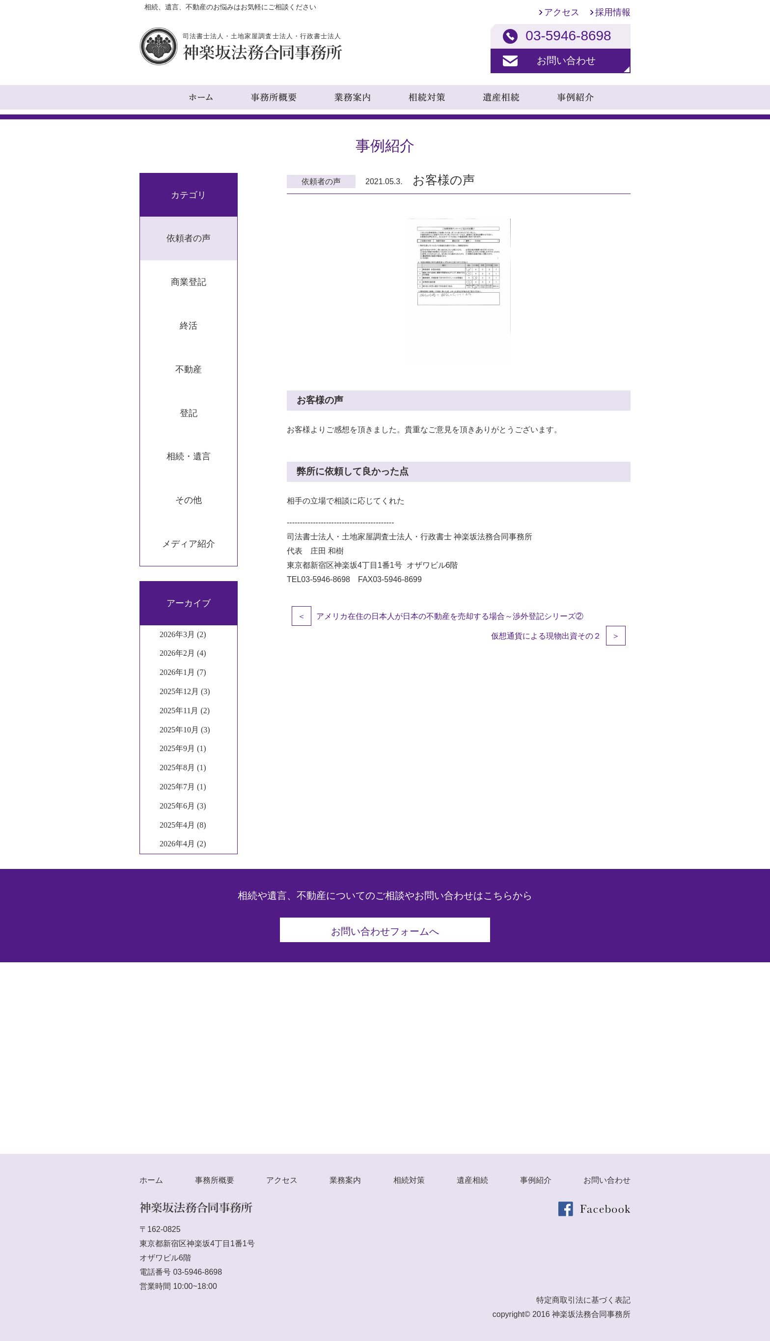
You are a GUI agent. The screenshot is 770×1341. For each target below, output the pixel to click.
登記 (188, 413)
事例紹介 (535, 1179)
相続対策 (409, 1179)
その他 (188, 500)
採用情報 (613, 12)
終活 (188, 326)
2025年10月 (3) (185, 730)
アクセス (561, 12)
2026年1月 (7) (183, 672)
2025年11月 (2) (185, 710)
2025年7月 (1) (183, 786)
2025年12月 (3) (185, 691)
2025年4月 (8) (183, 825)
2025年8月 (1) (183, 767)
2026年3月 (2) (183, 634)
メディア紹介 (188, 544)
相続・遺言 (188, 456)
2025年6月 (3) (183, 806)
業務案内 (345, 1179)
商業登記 (188, 282)
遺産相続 (472, 1179)
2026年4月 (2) (183, 843)
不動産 (188, 369)
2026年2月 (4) (183, 653)
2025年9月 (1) (183, 748)
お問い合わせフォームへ (385, 931)
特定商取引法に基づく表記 (583, 1299)
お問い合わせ (566, 60)
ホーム (151, 1179)
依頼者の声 (188, 238)
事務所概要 (214, 1179)
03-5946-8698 (197, 1271)
